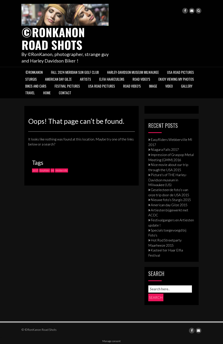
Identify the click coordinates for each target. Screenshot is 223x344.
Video (169, 86)
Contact (65, 92)
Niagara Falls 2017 (165, 149)
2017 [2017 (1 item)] (35, 170)
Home (47, 92)
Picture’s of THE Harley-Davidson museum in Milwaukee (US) (167, 180)
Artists (85, 79)
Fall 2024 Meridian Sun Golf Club (75, 72)
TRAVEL (30, 92)
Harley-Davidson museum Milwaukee (133, 72)
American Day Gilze (58, 79)
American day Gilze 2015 (169, 205)
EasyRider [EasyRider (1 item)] (44, 170)
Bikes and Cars (35, 86)
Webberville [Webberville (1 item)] (61, 170)
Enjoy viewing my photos (176, 79)
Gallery (186, 86)
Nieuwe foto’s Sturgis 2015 (171, 200)
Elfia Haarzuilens (111, 79)
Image (153, 86)
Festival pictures (67, 86)
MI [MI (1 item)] (52, 170)
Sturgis (31, 79)
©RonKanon (34, 72)
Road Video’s (141, 79)
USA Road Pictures (180, 72)
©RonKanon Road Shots (53, 38)
